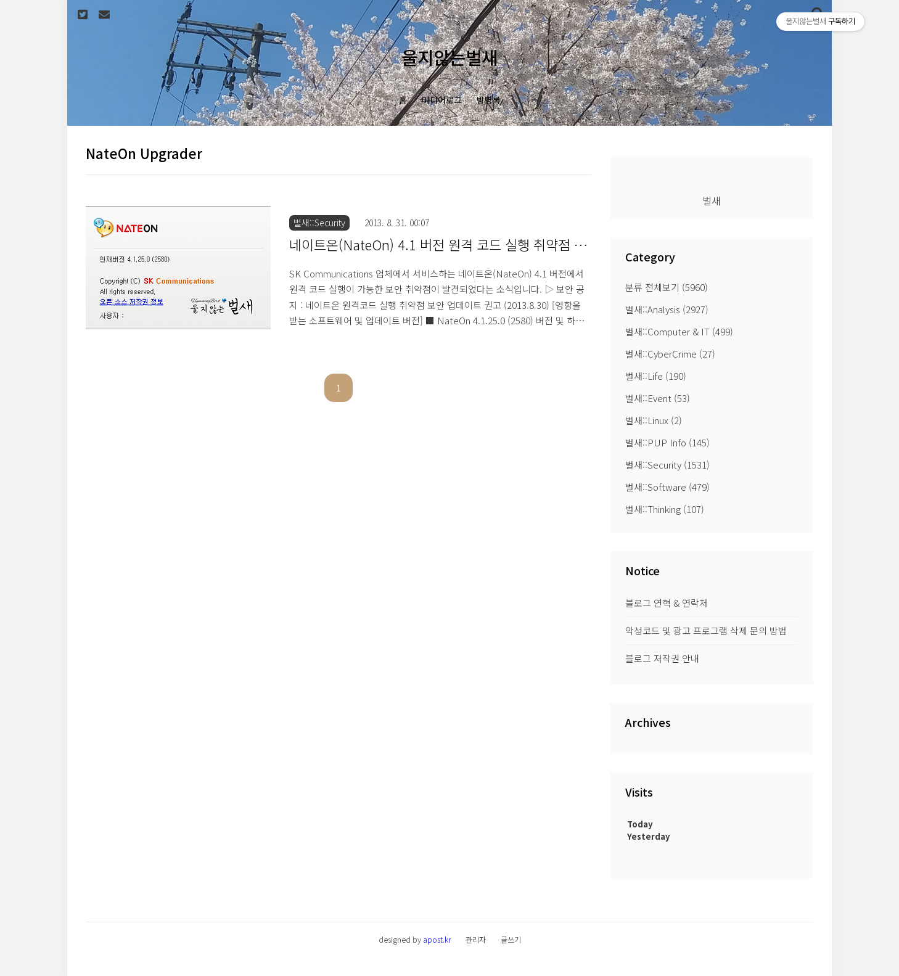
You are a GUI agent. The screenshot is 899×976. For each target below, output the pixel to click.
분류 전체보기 (666, 287)
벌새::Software (667, 486)
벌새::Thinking (664, 508)
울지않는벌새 (449, 57)
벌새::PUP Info (667, 442)
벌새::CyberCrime (670, 353)
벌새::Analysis (666, 309)
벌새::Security (667, 464)
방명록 (489, 100)
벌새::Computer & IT (679, 331)
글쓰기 (511, 939)
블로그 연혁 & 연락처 (666, 602)
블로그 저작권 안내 (662, 658)
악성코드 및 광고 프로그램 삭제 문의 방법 (706, 630)
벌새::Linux (653, 420)
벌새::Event (657, 398)
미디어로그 (442, 100)
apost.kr (437, 939)
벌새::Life (655, 375)
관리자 (476, 939)
